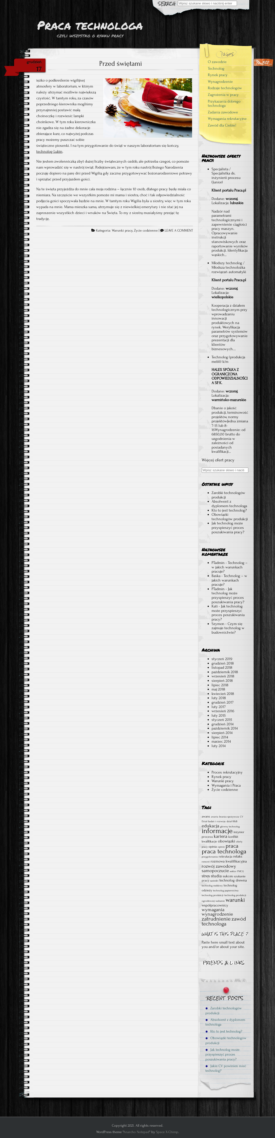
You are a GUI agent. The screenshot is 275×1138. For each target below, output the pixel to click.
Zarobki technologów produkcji (228, 495)
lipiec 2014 (220, 737)
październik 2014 (225, 728)
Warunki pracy (122, 231)
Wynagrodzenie (220, 81)
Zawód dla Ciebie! (222, 125)
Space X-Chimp (167, 1132)
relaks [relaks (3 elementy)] (237, 856)
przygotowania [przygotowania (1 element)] (210, 856)
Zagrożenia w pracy (223, 94)
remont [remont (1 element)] (206, 861)
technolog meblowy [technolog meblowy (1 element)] (212, 885)
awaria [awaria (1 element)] (214, 816)
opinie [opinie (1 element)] (221, 846)
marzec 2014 (221, 741)
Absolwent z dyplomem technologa (229, 503)
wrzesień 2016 (223, 711)
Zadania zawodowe (223, 112)
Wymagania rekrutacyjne (227, 118)
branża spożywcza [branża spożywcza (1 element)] (229, 816)
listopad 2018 (222, 667)
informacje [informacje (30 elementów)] (217, 831)
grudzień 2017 (223, 702)
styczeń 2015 (222, 719)
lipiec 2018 (220, 685)
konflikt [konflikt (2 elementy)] (233, 836)
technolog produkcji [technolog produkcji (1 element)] (212, 895)
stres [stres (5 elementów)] (206, 876)
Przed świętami (120, 63)
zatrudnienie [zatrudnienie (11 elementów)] (216, 919)
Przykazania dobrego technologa (224, 103)
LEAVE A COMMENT (179, 231)
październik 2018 (225, 672)
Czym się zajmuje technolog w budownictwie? (228, 628)
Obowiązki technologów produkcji (230, 516)
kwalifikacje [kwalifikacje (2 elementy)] (209, 841)
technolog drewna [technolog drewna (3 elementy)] (233, 880)
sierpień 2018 (222, 680)
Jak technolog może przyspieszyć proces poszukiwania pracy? (228, 527)
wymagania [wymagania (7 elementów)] (213, 909)
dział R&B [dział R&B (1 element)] (232, 821)
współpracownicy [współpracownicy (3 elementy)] (215, 905)
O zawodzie (217, 62)
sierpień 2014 (222, 732)
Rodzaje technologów (225, 88)
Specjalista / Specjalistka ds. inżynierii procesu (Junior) (226, 175)
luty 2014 (219, 746)
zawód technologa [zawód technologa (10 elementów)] (224, 921)
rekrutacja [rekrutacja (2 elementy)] (225, 856)
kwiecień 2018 (223, 693)
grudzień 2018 (223, 663)
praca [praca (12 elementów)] (232, 846)
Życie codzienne (146, 231)
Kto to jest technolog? (229, 510)
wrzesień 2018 (223, 676)
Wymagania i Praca (226, 785)
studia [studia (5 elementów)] (216, 876)
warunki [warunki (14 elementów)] (235, 900)
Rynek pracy (218, 75)
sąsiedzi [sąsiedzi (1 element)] (214, 880)
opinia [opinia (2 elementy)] (213, 846)
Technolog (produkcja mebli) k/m (228, 359)
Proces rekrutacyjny (227, 772)
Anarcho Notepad (136, 1132)
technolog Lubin (49, 151)
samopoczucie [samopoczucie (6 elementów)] (215, 870)
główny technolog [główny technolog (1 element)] (230, 826)
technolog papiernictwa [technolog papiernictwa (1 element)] (225, 890)
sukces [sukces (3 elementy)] (228, 876)
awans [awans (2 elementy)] (206, 816)
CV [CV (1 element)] (241, 816)
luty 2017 (219, 707)
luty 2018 (219, 698)
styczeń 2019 (222, 659)
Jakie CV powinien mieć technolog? (225, 1068)
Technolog (216, 68)
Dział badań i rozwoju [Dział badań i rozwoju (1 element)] (214, 821)
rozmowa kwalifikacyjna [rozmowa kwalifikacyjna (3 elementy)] (229, 861)
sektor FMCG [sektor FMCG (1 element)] (237, 871)
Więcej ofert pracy (218, 460)
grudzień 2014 (223, 724)
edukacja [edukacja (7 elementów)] (210, 826)
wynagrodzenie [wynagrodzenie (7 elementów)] (217, 914)
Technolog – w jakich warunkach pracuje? (230, 567)
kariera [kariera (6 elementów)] (220, 836)
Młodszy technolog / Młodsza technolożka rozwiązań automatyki (229, 267)
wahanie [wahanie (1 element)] (220, 901)
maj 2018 (218, 689)
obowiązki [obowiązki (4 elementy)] (226, 841)
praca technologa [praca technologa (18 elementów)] (224, 851)
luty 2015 (219, 715)
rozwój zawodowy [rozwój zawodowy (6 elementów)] (219, 866)
